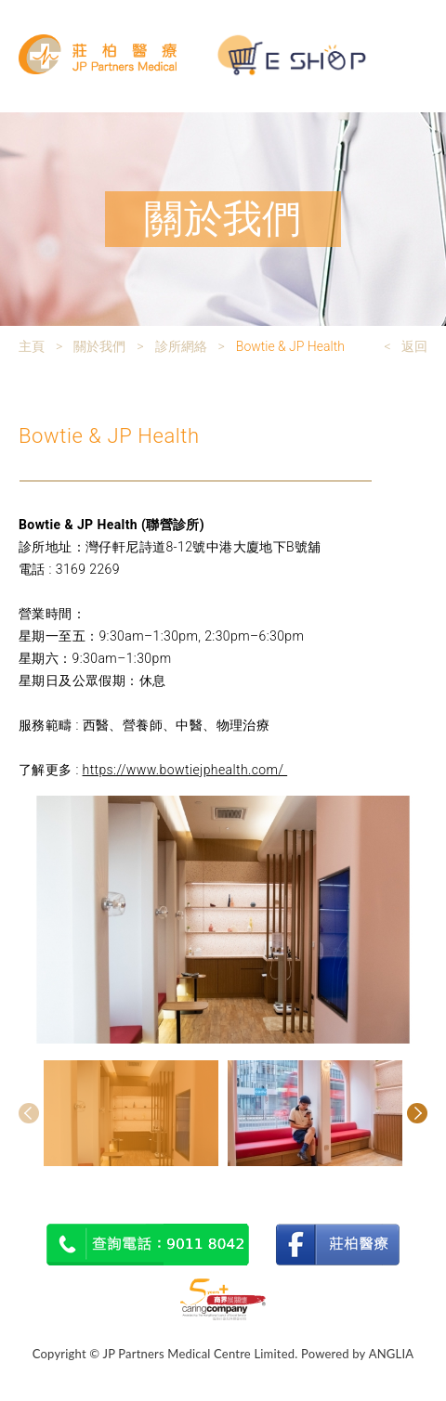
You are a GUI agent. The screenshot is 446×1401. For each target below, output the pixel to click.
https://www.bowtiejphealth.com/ (185, 769)
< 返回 (405, 346)
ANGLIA (391, 1353)
